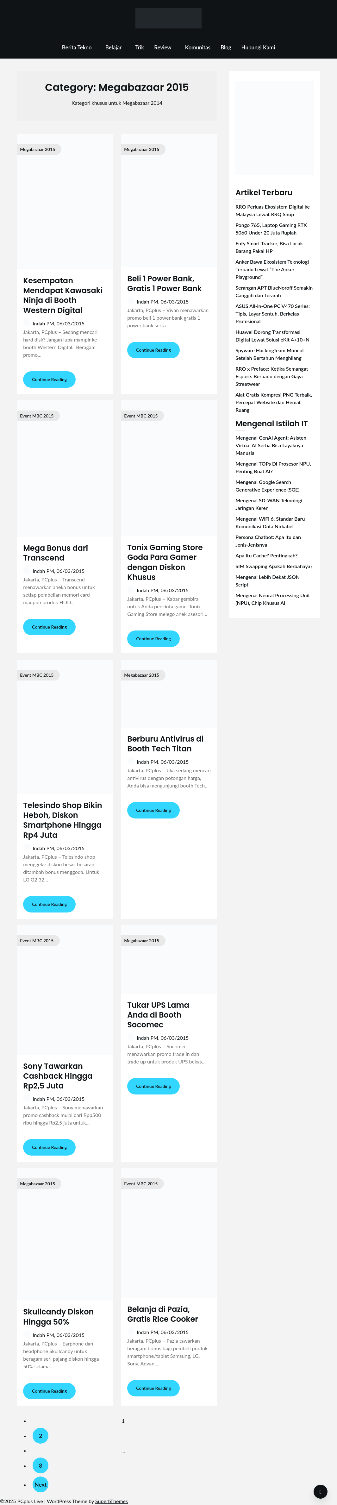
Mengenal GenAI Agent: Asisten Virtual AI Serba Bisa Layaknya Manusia (270, 445)
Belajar (113, 47)
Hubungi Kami (258, 47)
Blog (226, 47)
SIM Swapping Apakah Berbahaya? (273, 566)
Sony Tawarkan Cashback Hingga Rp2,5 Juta (57, 1076)
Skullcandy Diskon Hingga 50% (58, 1317)
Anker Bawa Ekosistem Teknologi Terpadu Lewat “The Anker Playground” (272, 269)
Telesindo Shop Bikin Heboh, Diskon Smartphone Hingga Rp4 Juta (62, 820)
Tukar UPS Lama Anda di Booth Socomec (158, 1015)
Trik (139, 47)
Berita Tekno (77, 47)
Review (163, 47)
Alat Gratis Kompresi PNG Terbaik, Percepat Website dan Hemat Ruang (273, 402)
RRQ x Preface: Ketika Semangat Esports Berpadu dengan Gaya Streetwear (271, 376)
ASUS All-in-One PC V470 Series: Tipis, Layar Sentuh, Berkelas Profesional (272, 313)
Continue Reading (49, 379)
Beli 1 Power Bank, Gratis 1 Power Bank (164, 283)
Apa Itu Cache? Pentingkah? (266, 555)
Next (40, 1484)
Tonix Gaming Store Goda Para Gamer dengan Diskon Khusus (165, 562)
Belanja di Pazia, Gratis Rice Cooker (162, 1314)
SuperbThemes (111, 1501)
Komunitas (197, 47)
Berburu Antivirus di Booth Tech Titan (165, 744)
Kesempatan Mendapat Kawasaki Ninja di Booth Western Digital (63, 295)
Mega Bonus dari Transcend (55, 553)
